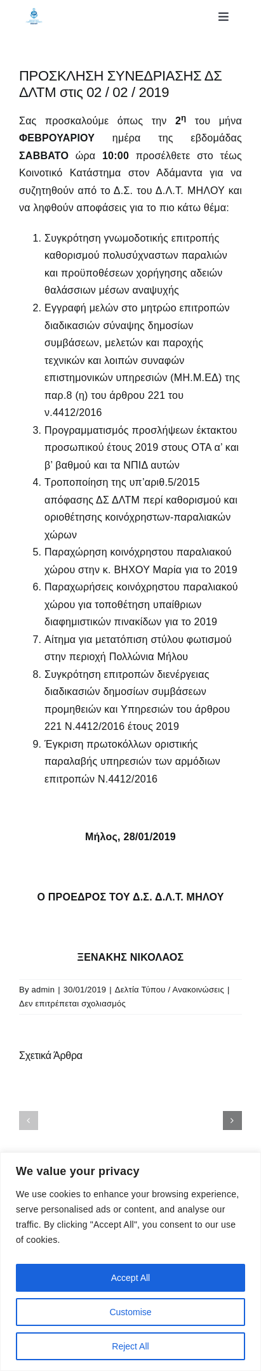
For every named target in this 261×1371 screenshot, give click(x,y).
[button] (28, 1120)
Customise (130, 1312)
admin (43, 989)
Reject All (130, 1346)
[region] (130, 1261)
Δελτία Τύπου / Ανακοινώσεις (169, 989)
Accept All (130, 1278)
